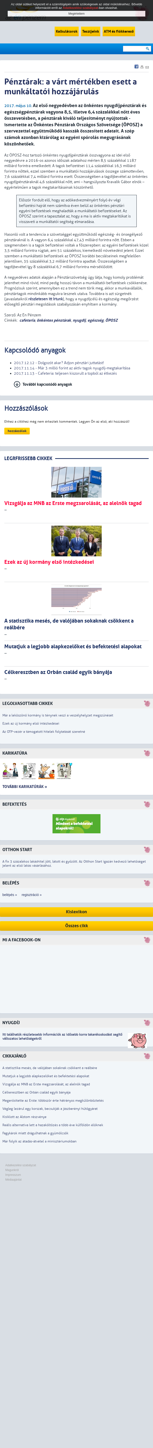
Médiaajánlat (13, 1179)
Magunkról (12, 1170)
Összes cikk (76, 925)
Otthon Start (17, 849)
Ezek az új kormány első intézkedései (30, 723)
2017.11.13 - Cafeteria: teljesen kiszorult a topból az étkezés (65, 373)
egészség (96, 320)
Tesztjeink (90, 31)
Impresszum (13, 1175)
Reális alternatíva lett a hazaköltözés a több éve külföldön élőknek (52, 1125)
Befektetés (14, 804)
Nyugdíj (11, 1022)
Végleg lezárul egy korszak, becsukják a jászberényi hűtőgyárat (50, 1109)
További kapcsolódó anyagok (47, 384)
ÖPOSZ (111, 320)
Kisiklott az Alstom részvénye (24, 1117)
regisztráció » (31, 895)
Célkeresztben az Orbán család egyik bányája (36, 1092)
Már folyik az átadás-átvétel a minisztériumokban (39, 1141)
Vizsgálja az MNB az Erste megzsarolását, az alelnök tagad (46, 1084)
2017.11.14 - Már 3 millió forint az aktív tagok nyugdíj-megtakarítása (72, 368)
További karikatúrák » (24, 786)
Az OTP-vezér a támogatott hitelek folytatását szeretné (43, 732)
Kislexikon (76, 911)
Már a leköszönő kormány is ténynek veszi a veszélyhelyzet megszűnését (57, 715)
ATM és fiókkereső (119, 31)
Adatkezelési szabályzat (20, 1165)
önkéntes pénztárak (54, 320)
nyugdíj (79, 320)
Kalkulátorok (66, 31)
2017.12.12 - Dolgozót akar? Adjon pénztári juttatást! (59, 363)
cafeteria (27, 320)
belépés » (9, 895)
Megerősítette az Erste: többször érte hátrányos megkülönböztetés (53, 1101)
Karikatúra (14, 753)
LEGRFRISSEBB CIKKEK (28, 458)
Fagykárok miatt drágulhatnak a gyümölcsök (35, 1133)
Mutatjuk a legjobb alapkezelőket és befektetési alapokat (45, 1076)
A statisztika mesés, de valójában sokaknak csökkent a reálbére (49, 1068)
